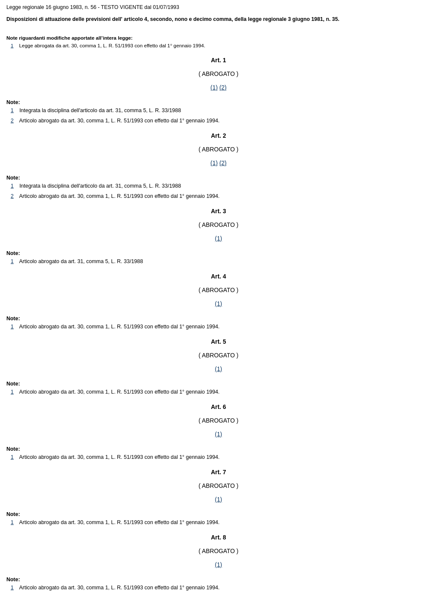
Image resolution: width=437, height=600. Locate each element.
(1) (214, 87)
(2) (223, 87)
